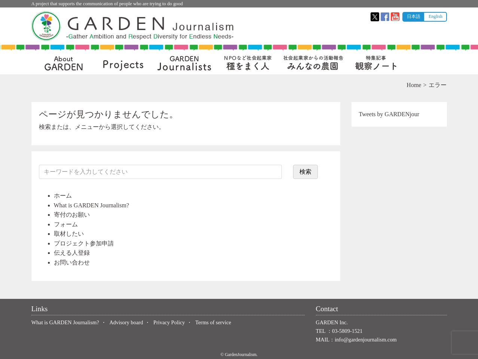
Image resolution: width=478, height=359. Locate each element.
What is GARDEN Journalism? (91, 205)
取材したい (69, 233)
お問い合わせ (72, 262)
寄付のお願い (72, 214)
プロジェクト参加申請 (84, 243)
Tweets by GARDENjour (389, 114)
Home (414, 85)
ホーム (63, 195)
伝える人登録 (72, 253)
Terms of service (213, 322)
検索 (305, 171)
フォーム (66, 224)
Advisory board (126, 322)
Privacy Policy (169, 322)
